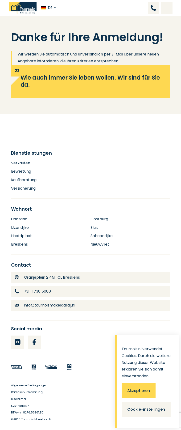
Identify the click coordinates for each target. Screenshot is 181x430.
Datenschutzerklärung (27, 392)
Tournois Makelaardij (36, 419)
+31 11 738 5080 (33, 291)
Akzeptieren (138, 390)
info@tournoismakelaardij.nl (45, 305)
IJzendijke (20, 227)
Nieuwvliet (99, 244)
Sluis (94, 227)
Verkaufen (20, 163)
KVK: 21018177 (20, 406)
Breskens (19, 244)
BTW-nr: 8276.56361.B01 (28, 412)
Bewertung (21, 171)
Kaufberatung (24, 180)
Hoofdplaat (21, 235)
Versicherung (23, 188)
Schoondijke (101, 235)
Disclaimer (18, 399)
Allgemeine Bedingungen (29, 385)
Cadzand (19, 219)
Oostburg (99, 219)
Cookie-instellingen (146, 409)
